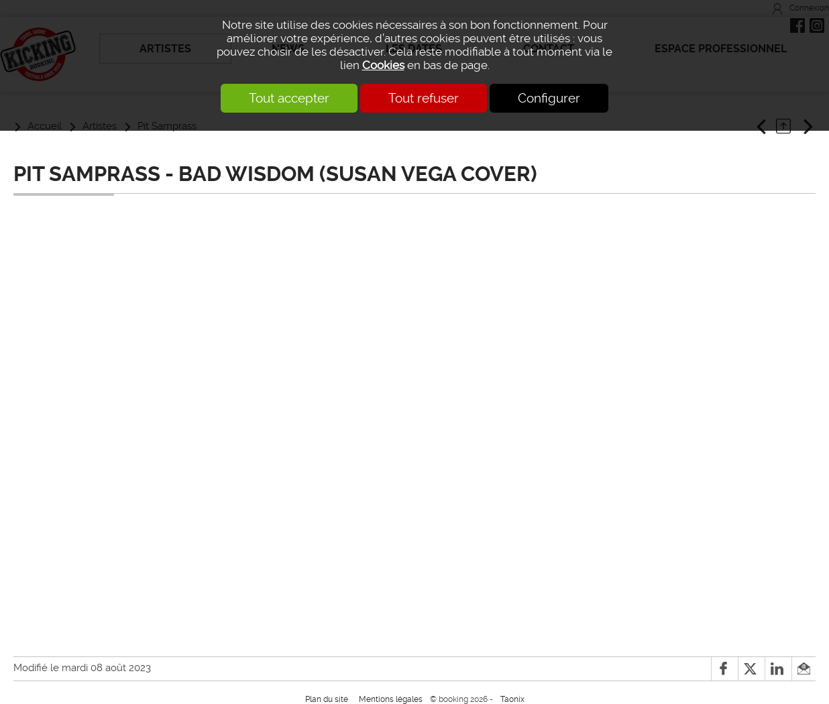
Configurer (549, 98)
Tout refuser (423, 98)
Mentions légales (391, 699)
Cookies (383, 65)
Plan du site (326, 699)
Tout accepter (289, 98)
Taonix (512, 699)
